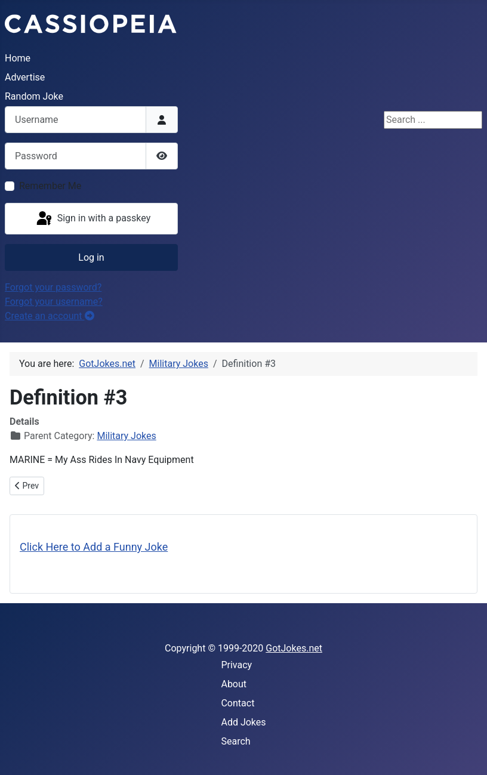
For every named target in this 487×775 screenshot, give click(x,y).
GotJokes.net (294, 648)
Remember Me (50, 186)
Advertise (25, 77)
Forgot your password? (53, 287)
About (233, 684)
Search (235, 741)
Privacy (236, 665)
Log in (91, 257)
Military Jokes (126, 435)
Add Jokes (243, 722)
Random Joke (34, 96)
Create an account (49, 316)
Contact (237, 703)
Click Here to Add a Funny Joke (94, 547)
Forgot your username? (54, 301)
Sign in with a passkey (93, 219)
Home (17, 58)
